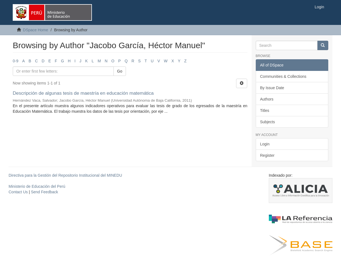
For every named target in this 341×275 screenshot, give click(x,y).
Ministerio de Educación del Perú (37, 186)
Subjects (267, 122)
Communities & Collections (283, 76)
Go (119, 71)
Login (265, 144)
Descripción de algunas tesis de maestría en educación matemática (83, 93)
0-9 (15, 61)
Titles (264, 110)
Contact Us (18, 192)
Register (267, 155)
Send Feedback (44, 192)
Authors (266, 99)
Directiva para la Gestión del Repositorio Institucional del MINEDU (65, 175)
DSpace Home (35, 30)
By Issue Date (272, 88)
